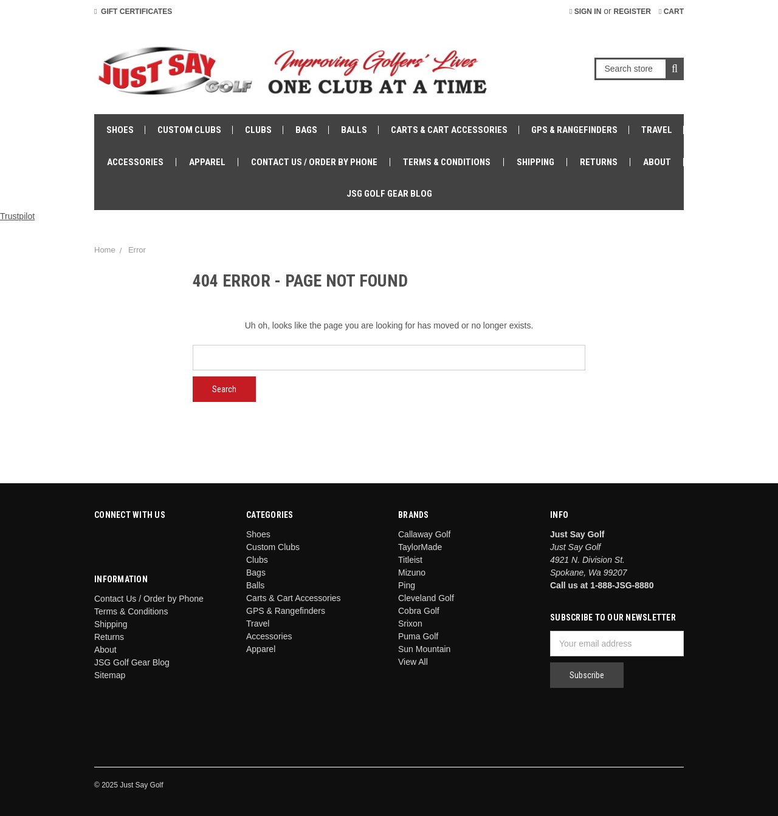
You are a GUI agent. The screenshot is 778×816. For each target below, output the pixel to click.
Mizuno (411, 572)
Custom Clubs (189, 129)
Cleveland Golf (426, 598)
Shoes (120, 129)
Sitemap (109, 675)
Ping (406, 585)
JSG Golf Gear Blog (389, 193)
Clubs (258, 129)
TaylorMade (420, 547)
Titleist (410, 560)
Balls (354, 129)
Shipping (535, 162)
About (657, 162)
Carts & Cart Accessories (449, 129)
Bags (306, 129)
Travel (656, 129)
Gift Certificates (133, 11)
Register (632, 11)
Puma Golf (418, 636)
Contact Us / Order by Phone (314, 162)
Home (104, 249)
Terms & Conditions (447, 162)
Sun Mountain (424, 649)
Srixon (410, 623)
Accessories (135, 162)
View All (413, 662)
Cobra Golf (418, 611)
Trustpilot (17, 216)
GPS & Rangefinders (574, 129)
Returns (599, 162)
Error (137, 249)
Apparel (207, 162)
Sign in (585, 11)
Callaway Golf (424, 534)
